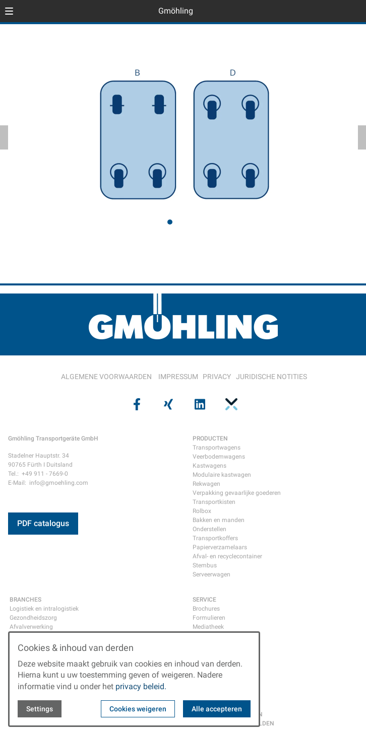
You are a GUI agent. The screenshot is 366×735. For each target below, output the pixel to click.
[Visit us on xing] (167, 403)
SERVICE (204, 599)
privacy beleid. (140, 686)
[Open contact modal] (354, 12)
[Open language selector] (338, 11)
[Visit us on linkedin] (198, 403)
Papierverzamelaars (220, 547)
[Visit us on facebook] (135, 403)
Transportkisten (214, 501)
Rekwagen (206, 483)
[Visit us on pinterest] (229, 403)
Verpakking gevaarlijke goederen (237, 492)
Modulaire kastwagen (222, 474)
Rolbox (202, 510)
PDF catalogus (43, 523)
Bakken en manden (219, 520)
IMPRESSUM (178, 377)
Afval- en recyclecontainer (227, 556)
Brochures (206, 608)
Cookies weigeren (137, 709)
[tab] (169, 222)
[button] (9, 11)
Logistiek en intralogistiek (44, 608)
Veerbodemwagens (219, 456)
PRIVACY (217, 377)
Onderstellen (209, 529)
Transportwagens (216, 447)
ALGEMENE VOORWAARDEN (106, 377)
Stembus (205, 565)
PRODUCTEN (210, 438)
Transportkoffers (215, 538)
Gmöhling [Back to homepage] (175, 11)
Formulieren (209, 617)
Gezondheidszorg (33, 617)
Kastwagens (209, 465)
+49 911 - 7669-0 (45, 473)
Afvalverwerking (31, 626)
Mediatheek (208, 626)
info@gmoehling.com (58, 482)
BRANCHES (25, 599)
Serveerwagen (211, 574)
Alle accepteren (217, 709)
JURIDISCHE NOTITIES (271, 377)
